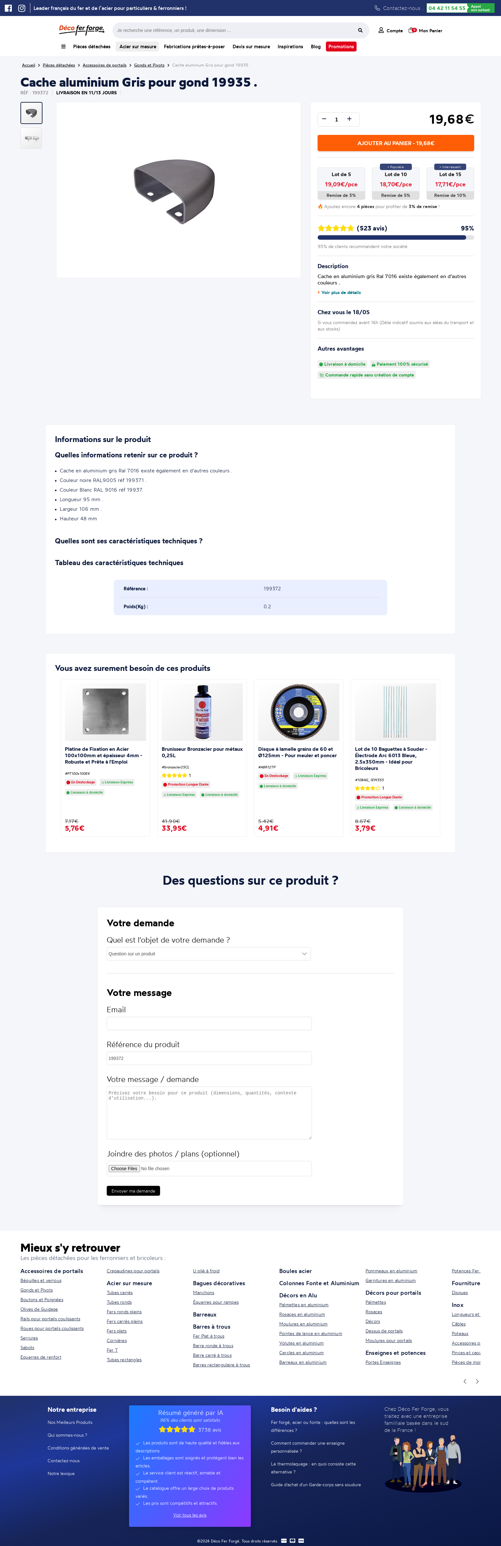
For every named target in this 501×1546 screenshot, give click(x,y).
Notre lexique (61, 1473)
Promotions (341, 46)
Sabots (27, 1347)
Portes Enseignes (383, 1362)
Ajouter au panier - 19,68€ (396, 143)
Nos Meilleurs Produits (70, 1422)
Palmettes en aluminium (303, 1304)
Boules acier (295, 1270)
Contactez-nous (64, 1460)
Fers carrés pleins (125, 1321)
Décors (373, 1321)
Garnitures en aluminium (391, 1280)
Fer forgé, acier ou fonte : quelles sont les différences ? (313, 1426)
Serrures (29, 1337)
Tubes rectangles (124, 1359)
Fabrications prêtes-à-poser (194, 46)
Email (116, 1015)
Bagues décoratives (219, 1282)
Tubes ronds (119, 1302)
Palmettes (376, 1302)
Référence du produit (143, 1050)
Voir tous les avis (189, 1515)
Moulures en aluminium (303, 1323)
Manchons (203, 1292)
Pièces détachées (92, 46)
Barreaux (205, 1314)
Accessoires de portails (51, 1270)
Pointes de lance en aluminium (310, 1333)
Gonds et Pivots (36, 1290)
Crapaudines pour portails (133, 1270)
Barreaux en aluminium (303, 1362)
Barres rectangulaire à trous (221, 1364)
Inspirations (290, 46)
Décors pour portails (393, 1292)
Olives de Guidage (39, 1309)
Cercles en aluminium (301, 1352)
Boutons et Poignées (41, 1299)
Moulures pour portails (389, 1340)
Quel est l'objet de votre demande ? (168, 946)
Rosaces (374, 1311)
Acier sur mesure (137, 46)
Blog (316, 46)
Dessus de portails (384, 1330)
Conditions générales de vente (78, 1447)
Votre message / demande (153, 1085)
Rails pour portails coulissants (50, 1318)
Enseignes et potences (396, 1352)
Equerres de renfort (40, 1357)
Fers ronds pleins (124, 1311)
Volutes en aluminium (301, 1343)
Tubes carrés (120, 1292)
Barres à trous (211, 1326)
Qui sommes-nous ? (67, 1435)
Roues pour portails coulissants (52, 1328)
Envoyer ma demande (133, 1197)
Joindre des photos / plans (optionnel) (173, 1159)
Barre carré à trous (212, 1355)
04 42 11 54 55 (447, 8)
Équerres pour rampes (216, 1302)
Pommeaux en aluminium (391, 1270)
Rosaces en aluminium (302, 1314)
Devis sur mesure (251, 46)
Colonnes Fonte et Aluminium (319, 1282)
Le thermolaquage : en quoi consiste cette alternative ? (313, 1467)
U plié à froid (206, 1270)
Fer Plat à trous (208, 1336)
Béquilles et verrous (40, 1280)
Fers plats (117, 1330)
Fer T (112, 1350)
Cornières (117, 1340)
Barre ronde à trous (213, 1345)
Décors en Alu (298, 1295)
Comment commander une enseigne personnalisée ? (308, 1447)
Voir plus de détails (339, 292)
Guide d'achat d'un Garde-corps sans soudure (316, 1484)
